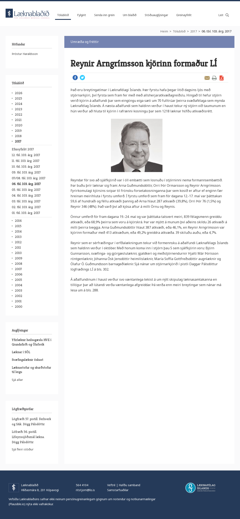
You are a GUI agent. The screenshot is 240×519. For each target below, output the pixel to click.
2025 (18, 98)
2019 (18, 130)
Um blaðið (129, 15)
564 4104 (82, 485)
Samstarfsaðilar (117, 490)
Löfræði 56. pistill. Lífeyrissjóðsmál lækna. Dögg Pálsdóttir (28, 437)
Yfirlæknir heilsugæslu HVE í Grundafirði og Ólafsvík (31, 342)
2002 (18, 296)
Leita (227, 15)
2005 (18, 280)
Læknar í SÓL (21, 352)
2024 (18, 104)
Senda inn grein (104, 15)
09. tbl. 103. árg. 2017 (26, 172)
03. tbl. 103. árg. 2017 (26, 201)
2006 (18, 274)
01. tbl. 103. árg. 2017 (26, 213)
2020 (18, 125)
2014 (18, 231)
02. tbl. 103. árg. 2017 (26, 207)
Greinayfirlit (184, 15)
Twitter (82, 77)
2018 (18, 136)
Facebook (75, 77)
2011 (18, 247)
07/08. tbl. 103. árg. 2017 (28, 178)
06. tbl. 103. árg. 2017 (216, 31)
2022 (18, 114)
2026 (18, 93)
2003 (18, 290)
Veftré (111, 485)
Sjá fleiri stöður (23, 449)
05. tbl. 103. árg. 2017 (26, 190)
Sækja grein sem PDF (221, 78)
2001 (18, 301)
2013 (18, 237)
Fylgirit (81, 15)
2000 (18, 306)
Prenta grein (214, 78)
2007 (18, 269)
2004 (18, 285)
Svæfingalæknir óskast (27, 359)
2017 (193, 31)
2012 (18, 242)
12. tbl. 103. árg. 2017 (26, 155)
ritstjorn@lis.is (85, 490)
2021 (18, 120)
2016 (18, 221)
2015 (18, 226)
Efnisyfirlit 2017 (23, 149)
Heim (164, 31)
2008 (18, 263)
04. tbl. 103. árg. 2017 (26, 195)
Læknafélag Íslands (200, 488)
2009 (18, 258)
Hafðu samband (129, 485)
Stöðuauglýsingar (156, 15)
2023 (18, 109)
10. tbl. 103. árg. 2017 (26, 166)
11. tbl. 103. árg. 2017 (25, 161)
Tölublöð (179, 31)
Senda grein (207, 78)
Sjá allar (17, 380)
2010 (18, 253)
